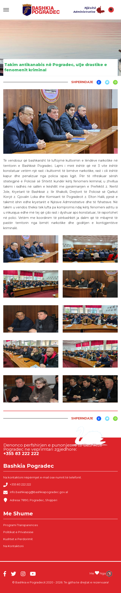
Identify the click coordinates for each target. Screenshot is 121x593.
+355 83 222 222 (17, 485)
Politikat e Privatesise (18, 532)
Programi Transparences (20, 525)
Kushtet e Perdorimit (18, 539)
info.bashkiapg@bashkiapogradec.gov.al (35, 492)
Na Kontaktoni (13, 546)
